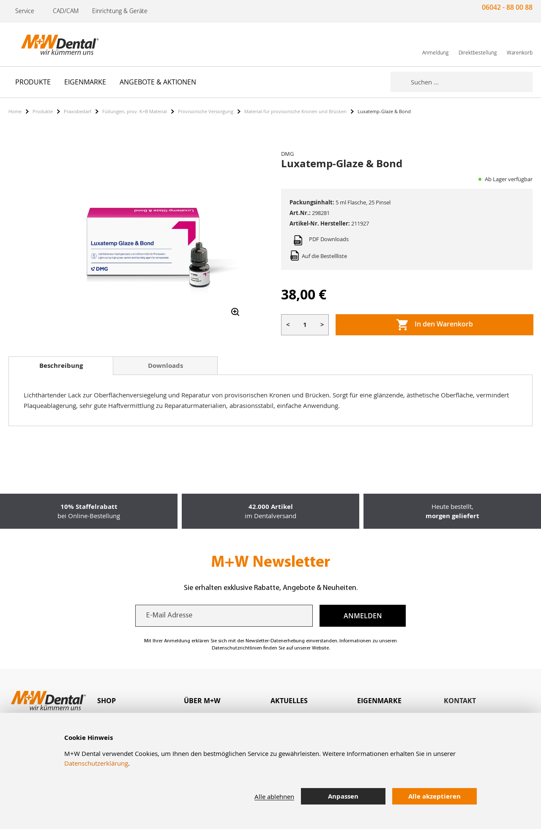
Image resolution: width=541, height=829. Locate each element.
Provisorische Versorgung (205, 111)
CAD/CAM (66, 11)
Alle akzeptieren (434, 796)
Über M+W (202, 700)
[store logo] (50, 44)
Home (15, 111)
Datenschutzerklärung (96, 763)
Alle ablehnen (274, 796)
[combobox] (472, 82)
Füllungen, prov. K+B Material (134, 111)
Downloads (165, 365)
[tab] (60, 365)
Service (24, 11)
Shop (106, 700)
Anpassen (343, 796)
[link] (435, 44)
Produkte (43, 111)
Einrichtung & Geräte (120, 11)
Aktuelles (289, 700)
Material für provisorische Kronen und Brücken (295, 111)
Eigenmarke (379, 700)
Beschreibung (61, 365)
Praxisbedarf (77, 111)
